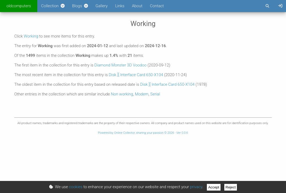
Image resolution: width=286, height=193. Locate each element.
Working (31, 36)
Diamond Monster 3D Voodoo (120, 65)
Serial (155, 94)
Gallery (102, 5)
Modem (142, 94)
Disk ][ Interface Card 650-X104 (136, 74)
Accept (213, 187)
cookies (76, 186)
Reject (231, 187)
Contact (157, 5)
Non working (122, 94)
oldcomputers (18, 5)
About (137, 5)
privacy (196, 186)
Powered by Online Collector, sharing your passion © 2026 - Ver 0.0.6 (143, 133)
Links (119, 5)
